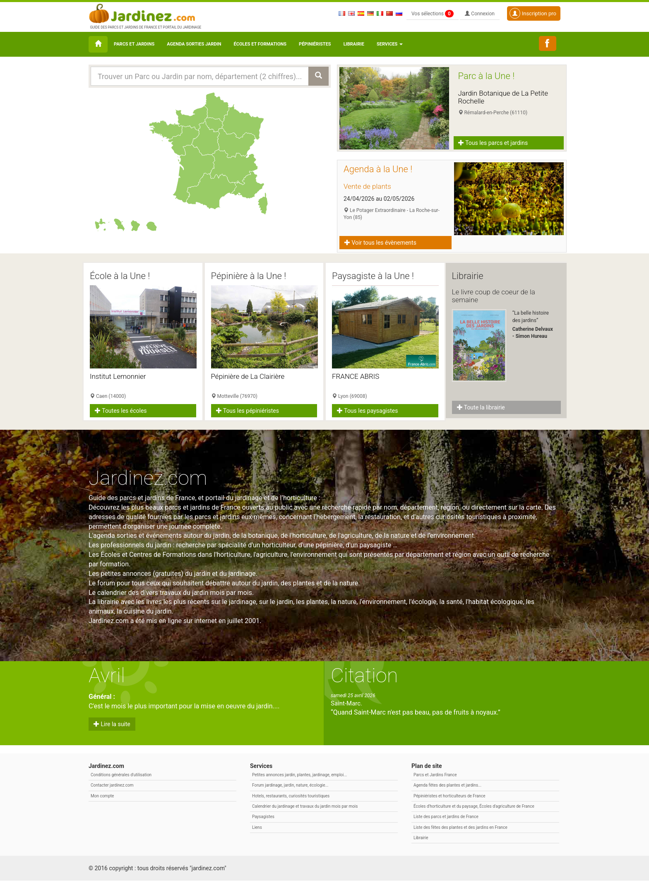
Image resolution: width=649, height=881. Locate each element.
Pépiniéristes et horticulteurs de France (449, 796)
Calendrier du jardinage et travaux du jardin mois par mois (305, 806)
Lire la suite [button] (112, 724)
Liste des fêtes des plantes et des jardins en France (460, 827)
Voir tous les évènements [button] (380, 242)
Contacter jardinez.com (112, 785)
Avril (107, 676)
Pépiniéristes (315, 44)
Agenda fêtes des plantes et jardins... (447, 785)
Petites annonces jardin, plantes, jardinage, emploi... (299, 775)
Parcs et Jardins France (435, 775)
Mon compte (102, 796)
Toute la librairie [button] (481, 407)
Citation (364, 676)
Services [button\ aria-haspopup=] (390, 44)
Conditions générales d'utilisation (121, 775)
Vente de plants (367, 186)
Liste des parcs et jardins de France (445, 817)
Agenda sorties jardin (194, 44)
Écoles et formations (260, 44)
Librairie (354, 44)
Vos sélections (432, 13)
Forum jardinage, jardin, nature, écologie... (290, 785)
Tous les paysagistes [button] (367, 410)
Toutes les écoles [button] (121, 410)
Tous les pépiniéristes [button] (247, 410)
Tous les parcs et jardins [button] (493, 143)
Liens (257, 827)
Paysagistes (263, 817)
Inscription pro (533, 13)
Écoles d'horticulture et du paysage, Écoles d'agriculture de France (473, 806)
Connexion (480, 14)
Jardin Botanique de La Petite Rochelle (503, 97)
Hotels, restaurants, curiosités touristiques (290, 796)
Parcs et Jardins (134, 44)
